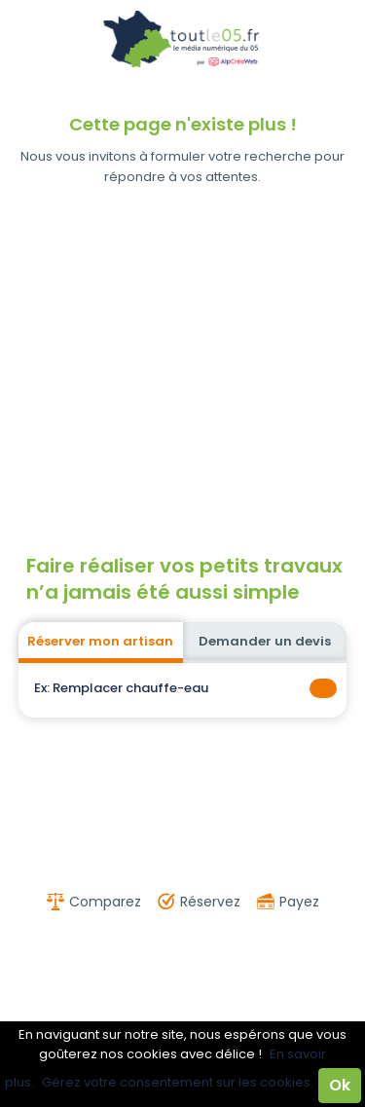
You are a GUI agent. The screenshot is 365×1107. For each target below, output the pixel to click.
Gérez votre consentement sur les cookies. (177, 1082)
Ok (339, 1085)
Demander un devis (265, 641)
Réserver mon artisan (100, 641)
